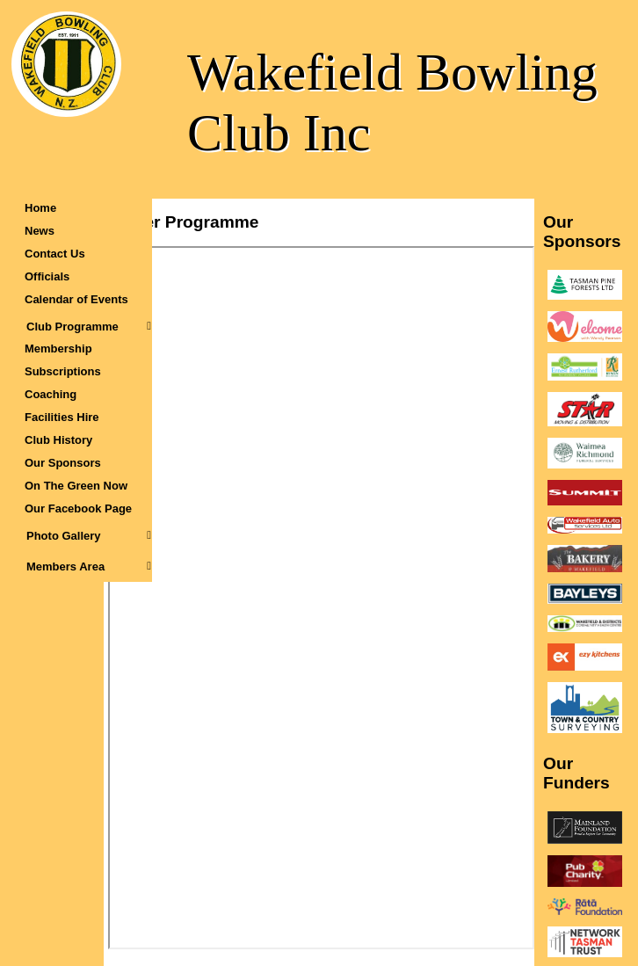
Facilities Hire (62, 417)
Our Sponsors (63, 462)
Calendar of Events (76, 299)
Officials (47, 276)
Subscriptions (63, 371)
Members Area (88, 566)
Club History (58, 440)
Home (40, 207)
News (39, 230)
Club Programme (88, 326)
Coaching (50, 394)
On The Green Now (76, 485)
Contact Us (55, 253)
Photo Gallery (88, 535)
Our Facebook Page (78, 508)
